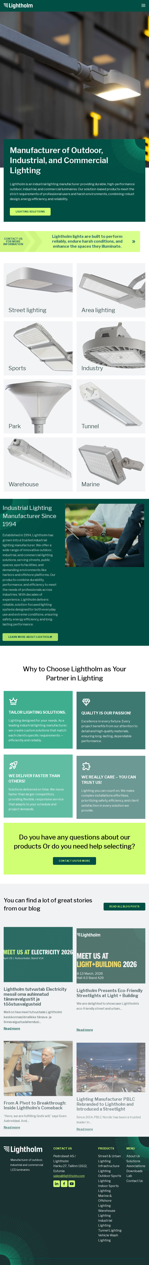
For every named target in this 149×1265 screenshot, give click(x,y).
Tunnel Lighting (110, 1230)
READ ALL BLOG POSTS (124, 906)
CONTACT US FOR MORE (74, 860)
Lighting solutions (30, 211)
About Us (133, 1156)
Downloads (134, 1171)
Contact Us (134, 1181)
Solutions (133, 1161)
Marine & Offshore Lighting (105, 1201)
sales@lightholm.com (69, 1176)
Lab (129, 1176)
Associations (135, 1166)
